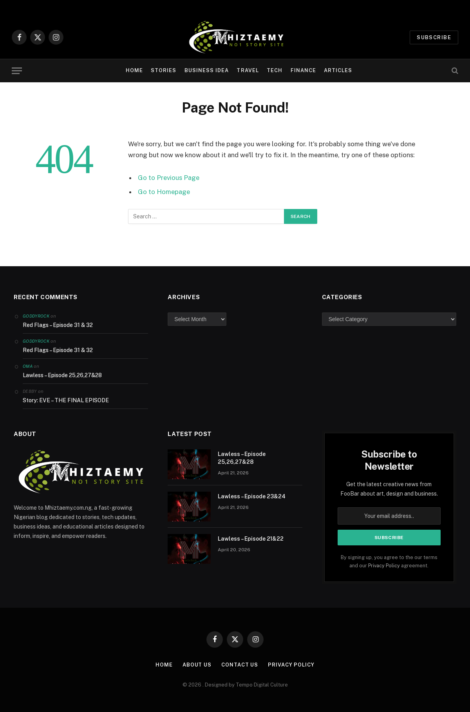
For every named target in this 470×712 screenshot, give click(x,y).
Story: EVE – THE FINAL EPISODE (66, 400)
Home (134, 70)
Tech (274, 70)
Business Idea (206, 70)
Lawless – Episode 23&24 (252, 496)
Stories (163, 70)
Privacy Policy (384, 566)
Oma (28, 366)
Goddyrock (36, 316)
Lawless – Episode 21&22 (251, 539)
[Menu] (17, 71)
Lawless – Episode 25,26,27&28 (62, 375)
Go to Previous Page (168, 178)
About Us (197, 665)
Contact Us (239, 665)
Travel (247, 70)
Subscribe (434, 37)
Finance (303, 70)
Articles (338, 70)
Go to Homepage (164, 192)
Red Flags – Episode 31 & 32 (58, 325)
